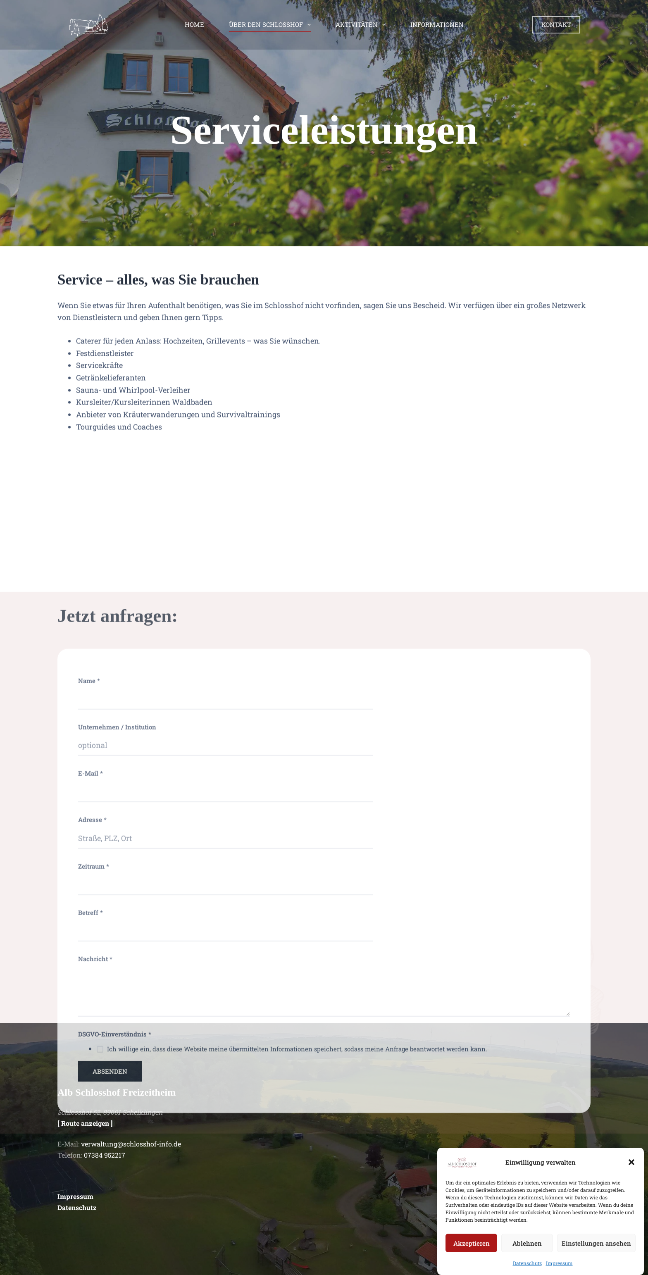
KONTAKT (556, 24)
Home (194, 24)
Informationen (437, 24)
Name (89, 968)
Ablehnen (527, 1253)
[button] (631, 1173)
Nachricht (95, 1246)
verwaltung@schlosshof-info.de (131, 1143)
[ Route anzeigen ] (85, 1123)
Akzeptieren (471, 1253)
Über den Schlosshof (271, 25)
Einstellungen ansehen (596, 1253)
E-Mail (90, 1061)
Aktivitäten (362, 25)
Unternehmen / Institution (117, 1014)
